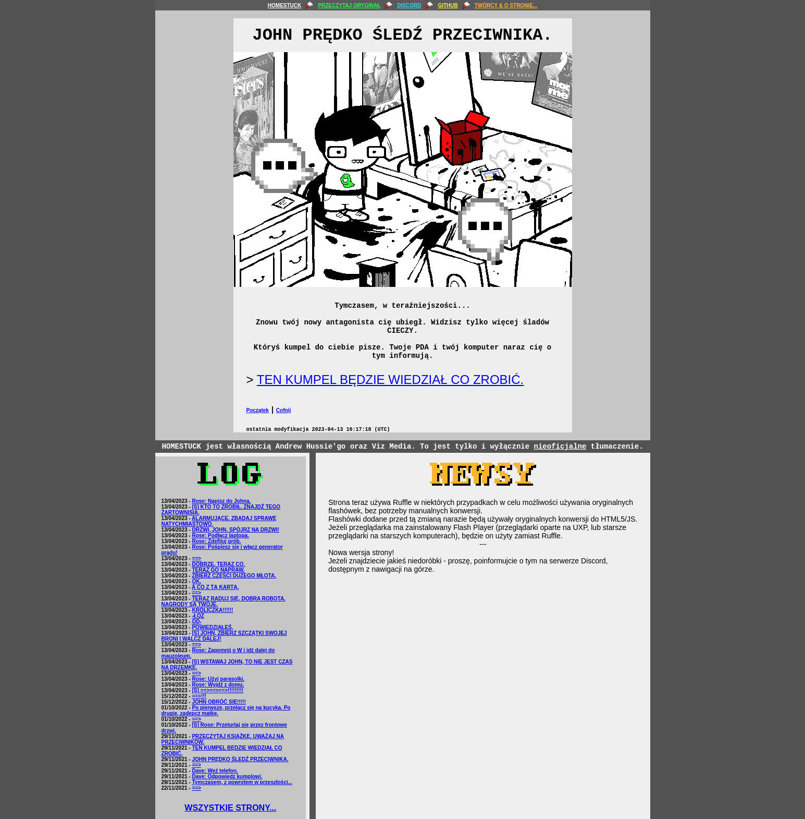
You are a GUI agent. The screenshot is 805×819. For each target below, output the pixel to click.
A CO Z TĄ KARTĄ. (215, 587)
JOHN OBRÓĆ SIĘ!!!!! (218, 702)
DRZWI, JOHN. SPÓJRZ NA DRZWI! (235, 530)
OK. (196, 581)
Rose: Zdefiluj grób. (216, 541)
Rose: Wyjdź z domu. (218, 685)
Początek (257, 410)
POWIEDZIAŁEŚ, (212, 627)
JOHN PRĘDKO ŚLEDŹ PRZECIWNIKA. (240, 759)
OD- (196, 621)
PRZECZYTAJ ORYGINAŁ (349, 5)
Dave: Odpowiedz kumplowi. (227, 776)
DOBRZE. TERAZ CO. (218, 564)
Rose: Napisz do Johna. (221, 501)
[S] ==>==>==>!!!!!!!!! (217, 690)
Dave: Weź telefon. (215, 771)
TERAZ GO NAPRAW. (218, 570)
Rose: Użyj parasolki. (218, 679)
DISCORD (409, 5)
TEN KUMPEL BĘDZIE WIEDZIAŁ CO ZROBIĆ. (390, 379)
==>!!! (199, 696)
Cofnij (283, 410)
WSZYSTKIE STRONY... (230, 807)
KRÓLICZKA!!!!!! (212, 610)
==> (196, 558)
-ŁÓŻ (198, 616)
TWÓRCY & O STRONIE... (506, 5)
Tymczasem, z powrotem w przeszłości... (242, 782)
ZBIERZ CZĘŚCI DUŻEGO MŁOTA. (234, 576)
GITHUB (447, 5)
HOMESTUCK (284, 5)
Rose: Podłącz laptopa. (220, 535)
